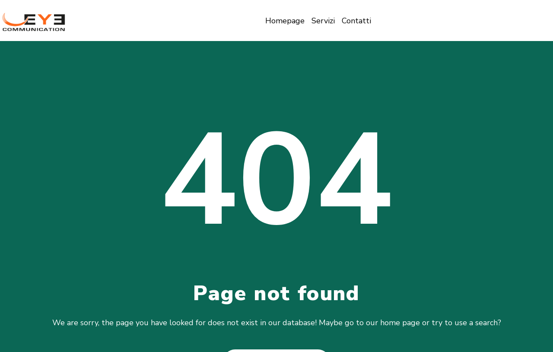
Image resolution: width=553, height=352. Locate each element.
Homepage (285, 21)
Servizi (323, 21)
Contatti (356, 21)
